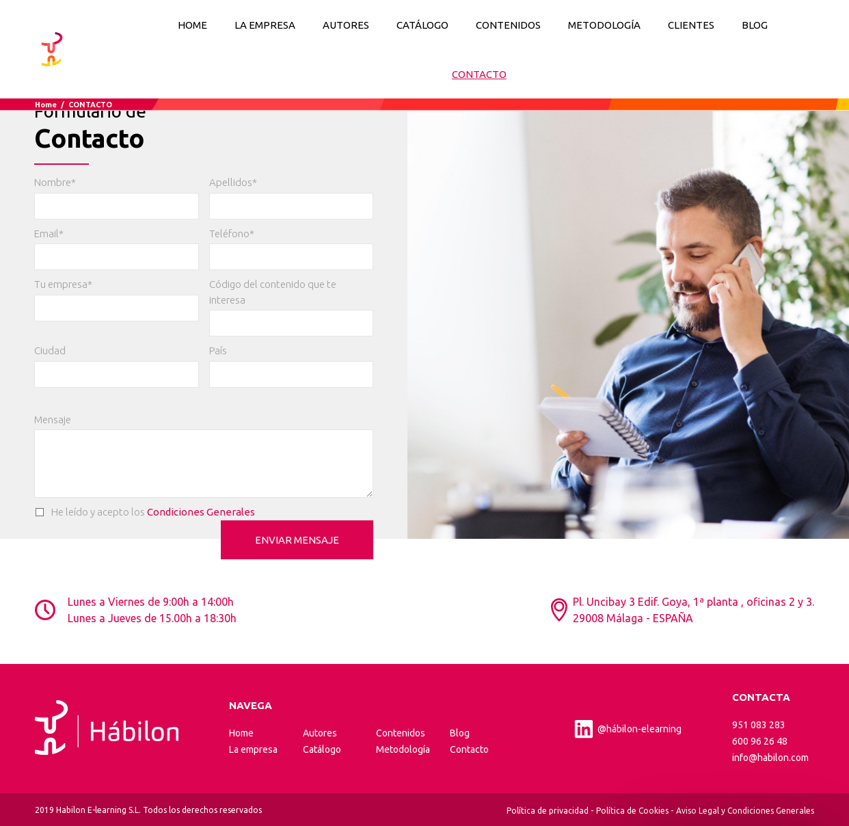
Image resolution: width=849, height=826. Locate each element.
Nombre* (55, 182)
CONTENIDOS (508, 25)
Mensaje (52, 419)
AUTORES (346, 25)
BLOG (755, 25)
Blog (460, 733)
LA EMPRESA (264, 25)
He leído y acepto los (144, 512)
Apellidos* (233, 182)
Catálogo (322, 749)
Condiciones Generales (201, 512)
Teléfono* (231, 233)
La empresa (253, 749)
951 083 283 (758, 724)
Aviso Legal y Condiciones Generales (745, 810)
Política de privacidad (548, 810)
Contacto (469, 749)
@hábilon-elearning (628, 729)
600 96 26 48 (759, 741)
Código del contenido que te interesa (272, 292)
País (218, 350)
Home (192, 25)
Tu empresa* (63, 284)
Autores (320, 733)
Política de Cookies (632, 810)
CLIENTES (691, 25)
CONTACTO (479, 74)
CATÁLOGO (422, 25)
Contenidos (400, 733)
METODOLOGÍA (604, 25)
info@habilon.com (770, 757)
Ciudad (50, 350)
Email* (49, 233)
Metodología (403, 749)
